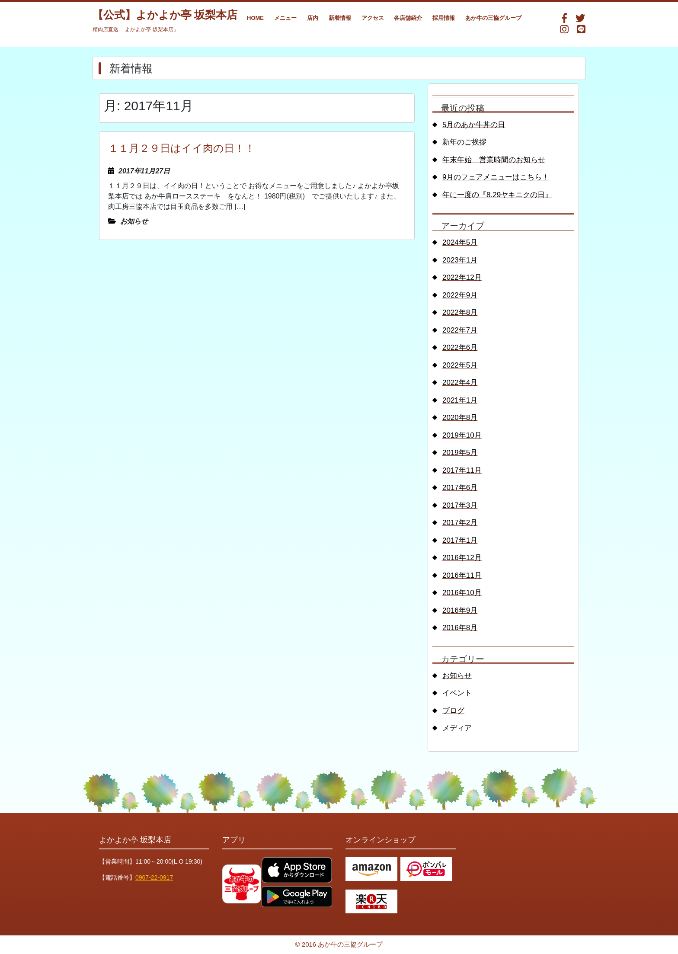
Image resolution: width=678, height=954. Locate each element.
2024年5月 (459, 242)
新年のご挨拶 (464, 142)
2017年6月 (459, 487)
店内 (312, 18)
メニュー (285, 18)
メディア (457, 728)
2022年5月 (459, 365)
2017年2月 (459, 523)
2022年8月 (459, 312)
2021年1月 (459, 400)
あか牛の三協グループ (493, 18)
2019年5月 (459, 452)
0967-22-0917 (154, 877)
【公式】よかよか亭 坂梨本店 (165, 15)
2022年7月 (459, 330)
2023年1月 (459, 260)
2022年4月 (459, 382)
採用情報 (443, 18)
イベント (457, 693)
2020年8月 (459, 417)
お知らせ (457, 676)
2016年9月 (459, 610)
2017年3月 (459, 505)
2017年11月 (462, 470)
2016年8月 (459, 628)
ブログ (453, 711)
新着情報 (340, 18)
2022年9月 (459, 295)
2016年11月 (462, 575)
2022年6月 (459, 347)
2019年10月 (462, 435)
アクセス (372, 18)
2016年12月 (462, 558)
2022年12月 (462, 277)
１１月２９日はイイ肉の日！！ (181, 148)
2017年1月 (459, 540)
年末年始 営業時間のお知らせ (493, 160)
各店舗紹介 (408, 18)
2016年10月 (462, 593)
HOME (255, 18)
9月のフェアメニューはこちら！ (495, 177)
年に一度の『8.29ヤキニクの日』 (497, 195)
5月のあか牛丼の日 (473, 125)
